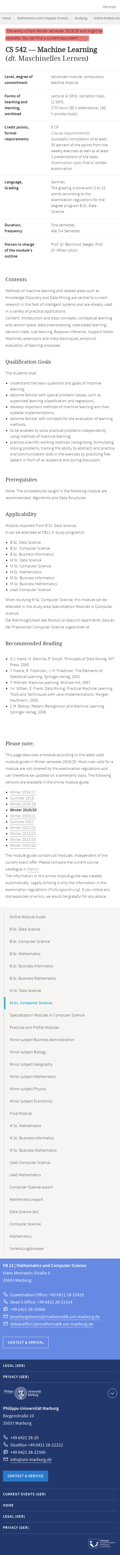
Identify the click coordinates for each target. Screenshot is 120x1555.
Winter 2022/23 (23, 834)
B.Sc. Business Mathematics (33, 978)
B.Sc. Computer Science (30, 941)
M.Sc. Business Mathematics (33, 1150)
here (83, 38)
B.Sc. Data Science (25, 929)
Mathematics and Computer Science (42, 18)
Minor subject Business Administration (42, 1040)
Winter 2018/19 (23, 804)
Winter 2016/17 (23, 792)
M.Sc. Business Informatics (32, 1138)
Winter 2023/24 (23, 839)
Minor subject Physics (28, 1089)
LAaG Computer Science (30, 1163)
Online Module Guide (27, 917)
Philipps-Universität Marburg (22, 1393)
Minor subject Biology (28, 1052)
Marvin (33, 869)
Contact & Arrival (26, 1342)
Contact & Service (26, 1476)
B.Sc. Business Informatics (31, 966)
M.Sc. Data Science (25, 991)
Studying (81, 18)
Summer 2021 (22, 822)
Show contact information (112, 1393)
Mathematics (20, 1236)
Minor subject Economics (31, 1101)
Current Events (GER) (24, 1494)
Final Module (21, 1113)
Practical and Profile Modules (34, 1027)
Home (6, 18)
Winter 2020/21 (23, 816)
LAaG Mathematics (25, 1175)
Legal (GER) (14, 1365)
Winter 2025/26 (23, 845)
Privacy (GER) (16, 1377)
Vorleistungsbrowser (27, 1249)
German (109, 7)
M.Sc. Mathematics (25, 1126)
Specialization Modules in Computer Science (47, 1015)
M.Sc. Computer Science (31, 1003)
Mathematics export (26, 1199)
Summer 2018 (22, 798)
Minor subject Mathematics (33, 1077)
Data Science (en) (24, 1212)
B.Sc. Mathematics (25, 954)
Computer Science (25, 1224)
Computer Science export (31, 1187)
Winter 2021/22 (23, 828)
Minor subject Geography (31, 1064)
